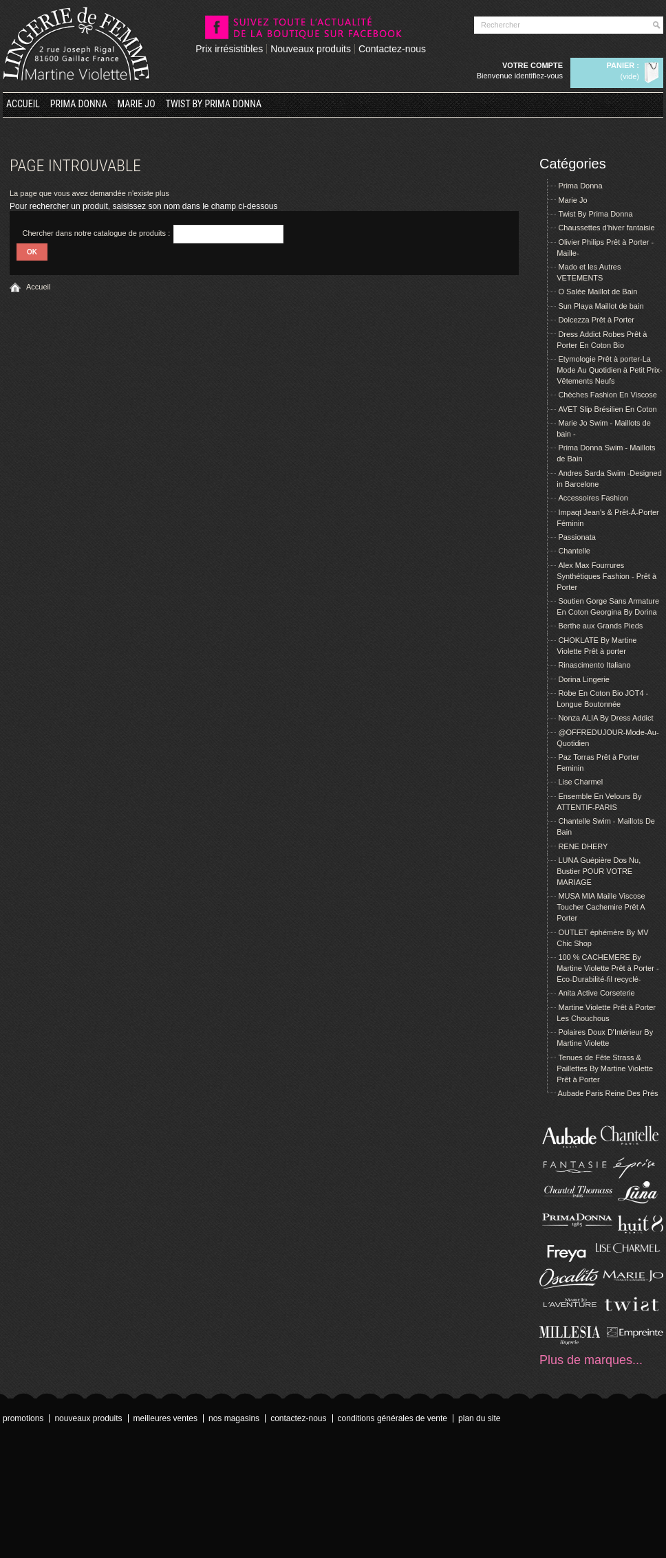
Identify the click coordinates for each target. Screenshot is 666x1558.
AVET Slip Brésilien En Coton (607, 409)
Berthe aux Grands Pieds (600, 626)
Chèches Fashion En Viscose (607, 395)
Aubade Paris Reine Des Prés (607, 1093)
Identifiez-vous (539, 76)
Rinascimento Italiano (594, 665)
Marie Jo (136, 103)
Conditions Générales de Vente (392, 1418)
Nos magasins (233, 1418)
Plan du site (479, 1418)
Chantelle (574, 551)
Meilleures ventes (165, 1418)
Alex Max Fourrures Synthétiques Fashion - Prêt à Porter (606, 576)
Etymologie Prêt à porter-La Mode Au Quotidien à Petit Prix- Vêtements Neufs (609, 370)
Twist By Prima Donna (214, 103)
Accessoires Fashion (593, 498)
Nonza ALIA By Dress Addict (605, 718)
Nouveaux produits (310, 49)
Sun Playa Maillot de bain (600, 306)
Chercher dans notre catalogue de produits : (97, 233)
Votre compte (532, 65)
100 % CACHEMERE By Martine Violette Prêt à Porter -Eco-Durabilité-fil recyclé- (607, 968)
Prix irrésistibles (229, 49)
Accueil (23, 103)
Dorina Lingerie (584, 679)
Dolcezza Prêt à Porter (596, 320)
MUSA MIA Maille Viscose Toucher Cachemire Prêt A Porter (601, 907)
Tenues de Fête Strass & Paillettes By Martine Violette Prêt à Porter (605, 1068)
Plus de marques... (591, 1360)
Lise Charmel (580, 782)
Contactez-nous (392, 49)
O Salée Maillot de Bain (597, 291)
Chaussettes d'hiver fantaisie (606, 227)
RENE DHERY (583, 846)
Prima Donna (78, 103)
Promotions (23, 1418)
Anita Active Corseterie (596, 993)
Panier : (623, 65)
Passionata (576, 537)
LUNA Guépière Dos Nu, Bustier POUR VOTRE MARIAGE (599, 871)
